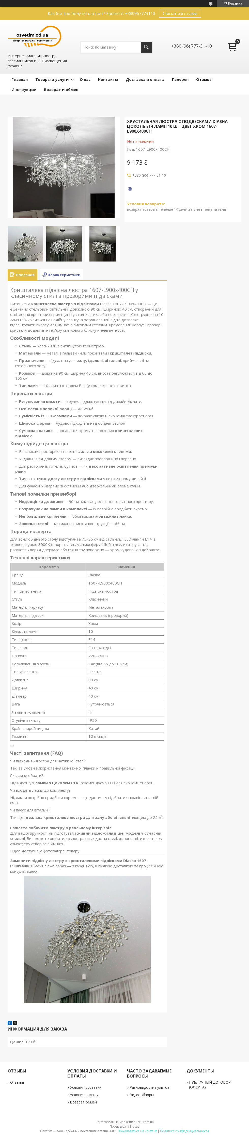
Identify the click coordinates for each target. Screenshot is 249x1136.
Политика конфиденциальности (184, 1131)
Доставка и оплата (145, 79)
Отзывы (204, 79)
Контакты (108, 79)
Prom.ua (148, 1122)
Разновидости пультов (149, 1087)
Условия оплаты (84, 1094)
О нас (85, 79)
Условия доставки (85, 1087)
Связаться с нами (180, 13)
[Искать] (146, 47)
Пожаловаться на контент (137, 1131)
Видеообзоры (142, 1094)
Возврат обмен (83, 1102)
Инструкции (23, 89)
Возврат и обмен (61, 89)
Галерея (180, 79)
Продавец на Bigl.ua (124, 1126)
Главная (19, 79)
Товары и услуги (52, 79)
